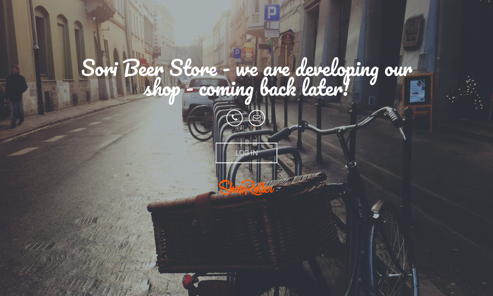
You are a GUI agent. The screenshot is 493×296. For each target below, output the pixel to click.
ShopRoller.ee (246, 187)
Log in (246, 152)
